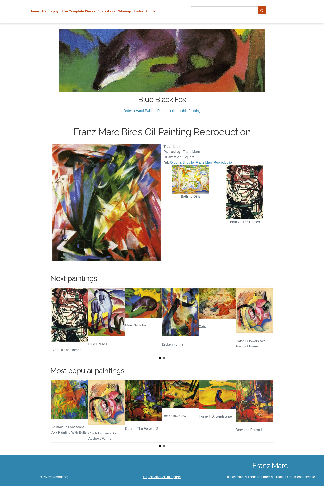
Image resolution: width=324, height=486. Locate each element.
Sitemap (124, 11)
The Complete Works (78, 11)
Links (138, 11)
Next (267, 320)
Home (34, 11)
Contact (152, 11)
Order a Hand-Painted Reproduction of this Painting (162, 111)
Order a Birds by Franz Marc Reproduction (202, 162)
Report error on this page (162, 477)
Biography (50, 11)
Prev (57, 320)
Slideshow (106, 11)
